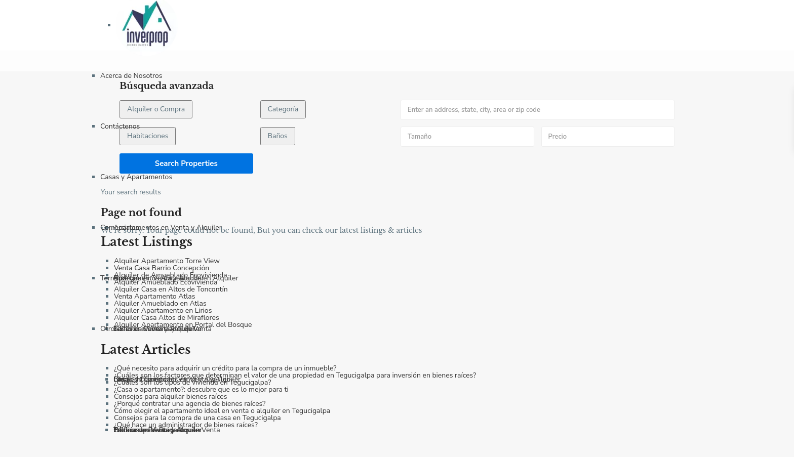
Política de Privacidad (147, 430)
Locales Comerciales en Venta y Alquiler (177, 379)
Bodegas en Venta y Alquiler (158, 278)
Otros (109, 329)
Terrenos (114, 278)
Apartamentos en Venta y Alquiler (167, 227)
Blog (121, 379)
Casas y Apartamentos (136, 177)
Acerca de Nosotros (131, 75)
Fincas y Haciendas (143, 379)
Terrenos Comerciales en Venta (162, 329)
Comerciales (119, 227)
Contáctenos (120, 126)
